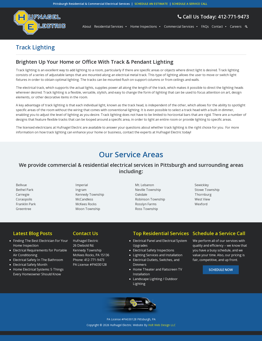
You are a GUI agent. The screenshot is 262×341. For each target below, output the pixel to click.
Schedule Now (221, 270)
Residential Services (110, 27)
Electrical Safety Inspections (153, 250)
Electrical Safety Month (30, 264)
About (86, 26)
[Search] (246, 27)
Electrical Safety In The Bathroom (38, 260)
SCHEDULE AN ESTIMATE (151, 4)
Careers (236, 26)
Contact (219, 27)
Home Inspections (145, 27)
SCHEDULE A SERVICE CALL (189, 4)
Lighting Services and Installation (157, 255)
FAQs (205, 26)
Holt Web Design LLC (162, 325)
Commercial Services (181, 27)
